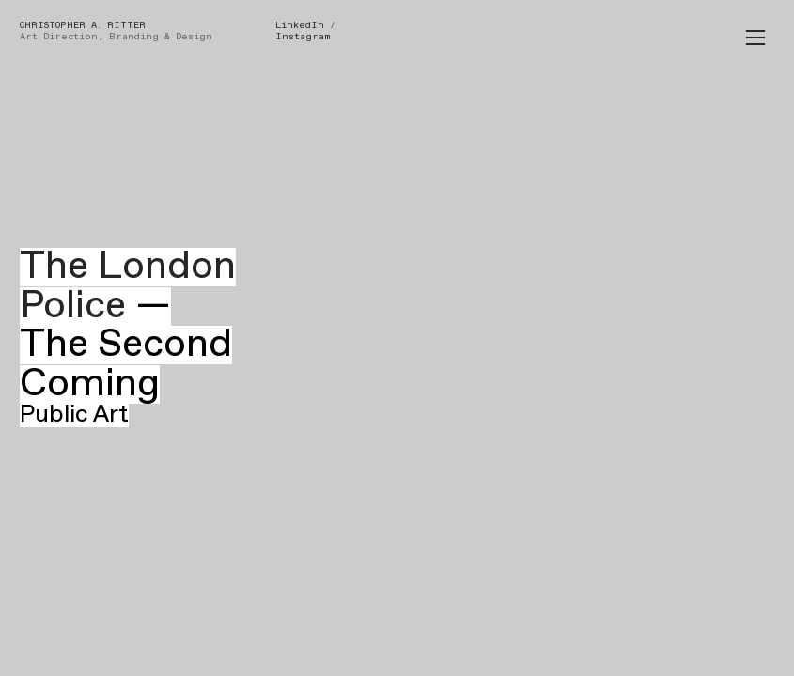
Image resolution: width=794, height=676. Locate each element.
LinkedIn (299, 25)
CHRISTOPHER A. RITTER (83, 25)
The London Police (128, 286)
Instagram (303, 36)
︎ (755, 38)
